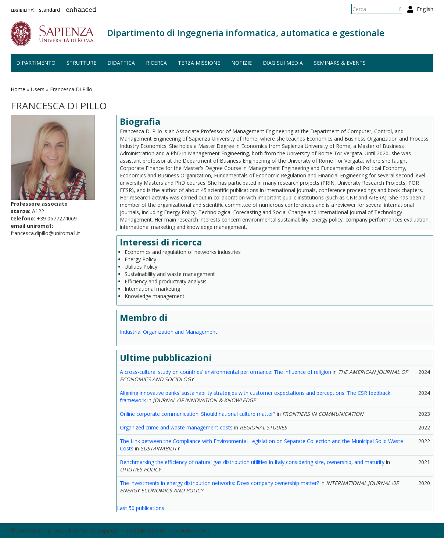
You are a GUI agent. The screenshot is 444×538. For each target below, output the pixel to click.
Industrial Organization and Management (168, 331)
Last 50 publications (140, 508)
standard (49, 9)
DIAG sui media (283, 62)
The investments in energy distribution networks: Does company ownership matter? (219, 482)
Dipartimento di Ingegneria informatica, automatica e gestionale (245, 32)
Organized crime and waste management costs (176, 427)
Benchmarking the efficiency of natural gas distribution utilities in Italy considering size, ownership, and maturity (252, 462)
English (425, 9)
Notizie (241, 62)
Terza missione (199, 62)
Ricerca (156, 62)
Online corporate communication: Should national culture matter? (197, 413)
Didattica (121, 62)
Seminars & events (340, 62)
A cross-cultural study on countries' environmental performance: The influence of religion (225, 371)
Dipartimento (36, 62)
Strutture (81, 62)
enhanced (81, 10)
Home (18, 89)
